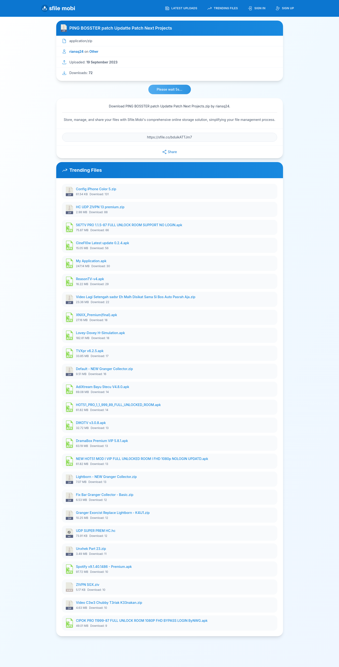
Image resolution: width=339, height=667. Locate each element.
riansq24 (76, 51)
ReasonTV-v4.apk (90, 279)
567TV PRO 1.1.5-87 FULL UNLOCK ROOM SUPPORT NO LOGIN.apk (129, 225)
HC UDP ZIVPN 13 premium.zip (100, 207)
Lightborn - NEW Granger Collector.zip (106, 477)
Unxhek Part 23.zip (91, 549)
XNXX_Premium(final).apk (96, 315)
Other (93, 51)
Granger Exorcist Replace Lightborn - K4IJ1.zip (113, 513)
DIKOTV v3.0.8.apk (91, 423)
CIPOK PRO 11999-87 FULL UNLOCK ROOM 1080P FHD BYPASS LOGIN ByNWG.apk (142, 620)
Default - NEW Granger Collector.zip (104, 369)
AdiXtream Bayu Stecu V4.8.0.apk (102, 387)
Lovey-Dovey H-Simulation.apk (100, 333)
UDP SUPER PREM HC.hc (96, 531)
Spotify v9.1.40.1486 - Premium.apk (104, 567)
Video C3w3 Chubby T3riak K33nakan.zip (109, 603)
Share (169, 152)
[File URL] (169, 137)
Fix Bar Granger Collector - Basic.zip (104, 495)
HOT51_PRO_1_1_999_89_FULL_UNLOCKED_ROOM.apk (118, 405)
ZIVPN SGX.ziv (87, 585)
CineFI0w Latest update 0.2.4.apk (102, 243)
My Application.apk (91, 261)
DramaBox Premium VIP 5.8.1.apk (102, 441)
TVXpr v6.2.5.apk (90, 351)
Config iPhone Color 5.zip (96, 189)
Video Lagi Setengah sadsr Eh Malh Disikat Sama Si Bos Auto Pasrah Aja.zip (135, 297)
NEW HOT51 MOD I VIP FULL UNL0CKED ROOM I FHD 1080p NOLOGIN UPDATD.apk (142, 459)
